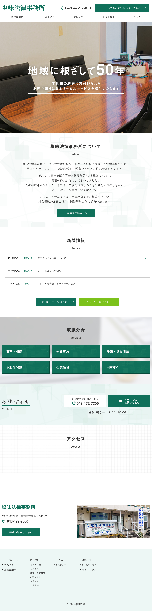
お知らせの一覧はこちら (56, 302)
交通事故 (34, 569)
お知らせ (61, 565)
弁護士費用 (108, 17)
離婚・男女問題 (37, 573)
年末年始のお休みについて (51, 258)
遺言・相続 (35, 564)
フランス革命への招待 (49, 271)
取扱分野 (78, 17)
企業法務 (34, 581)
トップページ (11, 560)
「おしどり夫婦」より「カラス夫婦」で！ (60, 283)
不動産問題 (35, 577)
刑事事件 (34, 585)
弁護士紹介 (48, 17)
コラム (137, 17)
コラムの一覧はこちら (99, 302)
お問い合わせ (89, 565)
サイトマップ (89, 569)
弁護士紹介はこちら (76, 212)
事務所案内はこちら (21, 532)
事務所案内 (17, 17)
